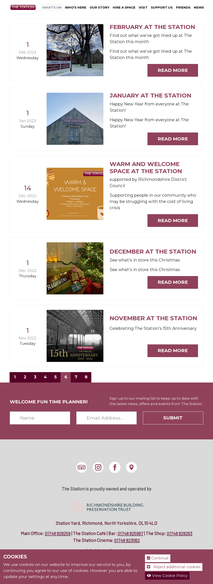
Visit (143, 7)
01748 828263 (179, 533)
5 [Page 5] (55, 376)
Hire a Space (124, 7)
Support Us (162, 7)
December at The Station (153, 251)
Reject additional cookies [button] (174, 567)
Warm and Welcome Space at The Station (146, 167)
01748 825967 (130, 533)
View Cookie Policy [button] (167, 575)
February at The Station (152, 26)
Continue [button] (157, 558)
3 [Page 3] (35, 376)
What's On (52, 7)
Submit (173, 418)
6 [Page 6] (65, 376)
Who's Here (75, 7)
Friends (183, 7)
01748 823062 (127, 540)
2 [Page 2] (25, 376)
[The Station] (25, 7)
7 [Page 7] (76, 376)
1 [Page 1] (15, 376)
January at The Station (150, 95)
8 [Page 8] (86, 376)
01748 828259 (58, 533)
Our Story (99, 7)
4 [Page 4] (45, 376)
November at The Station (153, 318)
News (199, 7)
